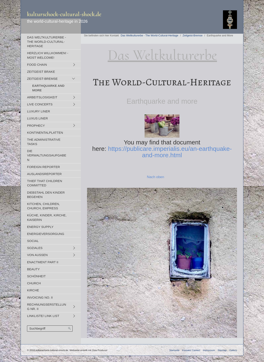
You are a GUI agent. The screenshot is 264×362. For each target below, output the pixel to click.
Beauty (33, 269)
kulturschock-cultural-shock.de (64, 14)
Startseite (174, 350)
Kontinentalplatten (45, 132)
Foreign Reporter (43, 167)
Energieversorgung (45, 234)
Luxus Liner (37, 118)
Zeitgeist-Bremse (42, 78)
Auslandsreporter (44, 174)
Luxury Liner (38, 111)
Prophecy (36, 125)
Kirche (33, 290)
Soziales (34, 248)
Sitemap (222, 350)
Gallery (233, 350)
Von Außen (37, 255)
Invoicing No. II (40, 297)
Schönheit (36, 276)
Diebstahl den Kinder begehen (46, 195)
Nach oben (155, 177)
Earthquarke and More (48, 88)
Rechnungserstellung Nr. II (46, 307)
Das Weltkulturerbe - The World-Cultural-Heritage (46, 42)
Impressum (209, 350)
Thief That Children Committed (44, 183)
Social (33, 241)
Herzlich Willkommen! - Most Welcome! (47, 55)
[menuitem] (51, 42)
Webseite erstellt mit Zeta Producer (88, 350)
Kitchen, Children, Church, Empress (43, 206)
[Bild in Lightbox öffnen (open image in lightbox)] (162, 263)
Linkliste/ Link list (43, 316)
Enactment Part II (42, 262)
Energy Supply (40, 227)
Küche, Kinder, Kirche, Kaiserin (46, 217)
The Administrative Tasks (43, 142)
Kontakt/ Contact (191, 350)
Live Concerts (39, 104)
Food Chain (37, 64)
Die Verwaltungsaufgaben (46, 155)
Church (34, 283)
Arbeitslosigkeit (42, 97)
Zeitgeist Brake (41, 71)
